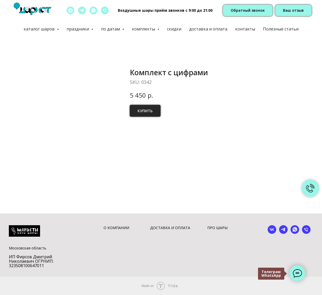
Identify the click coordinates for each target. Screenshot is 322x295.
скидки (174, 29)
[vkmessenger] (70, 10)
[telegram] (82, 10)
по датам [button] (111, 29)
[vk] (272, 232)
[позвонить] (105, 10)
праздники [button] (78, 29)
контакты (245, 29)
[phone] (306, 232)
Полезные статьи (281, 29)
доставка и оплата (208, 29)
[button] (248, 10)
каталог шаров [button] (40, 29)
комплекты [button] (144, 29)
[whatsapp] (93, 10)
